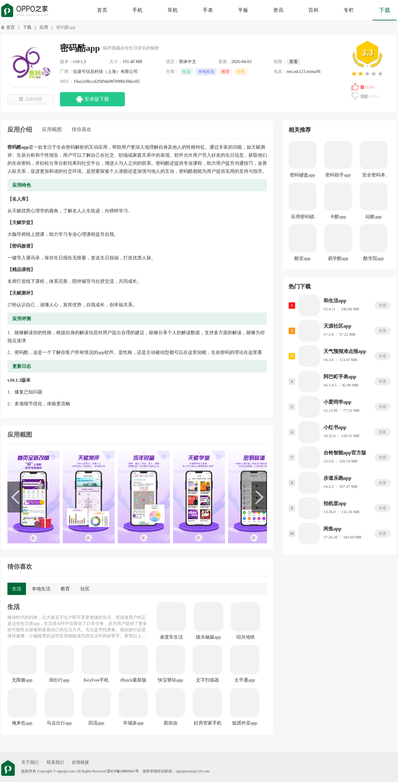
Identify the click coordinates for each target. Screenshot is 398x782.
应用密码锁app (302, 217)
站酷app (374, 216)
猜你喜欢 (81, 129)
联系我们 (55, 762)
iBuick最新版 (133, 680)
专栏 (349, 10)
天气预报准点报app (345, 351)
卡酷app (338, 216)
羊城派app (133, 722)
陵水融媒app (208, 637)
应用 (44, 27)
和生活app (335, 300)
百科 (313, 10)
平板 (243, 10)
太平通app (244, 680)
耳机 (172, 10)
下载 (385, 10)
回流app (96, 722)
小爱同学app (337, 402)
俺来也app (22, 722)
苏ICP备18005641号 (123, 771)
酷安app (302, 258)
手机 (137, 10)
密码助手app (338, 174)
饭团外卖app (244, 722)
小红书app (335, 427)
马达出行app (59, 722)
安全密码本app (373, 176)
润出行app (59, 680)
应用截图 (52, 129)
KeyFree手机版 (96, 680)
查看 (382, 305)
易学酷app (338, 258)
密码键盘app (302, 174)
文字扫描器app (207, 680)
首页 (102, 10)
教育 (226, 71)
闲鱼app (332, 528)
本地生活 (206, 71)
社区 (241, 71)
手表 (208, 10)
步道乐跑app (337, 478)
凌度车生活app (171, 637)
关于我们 (30, 762)
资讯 (278, 10)
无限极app (22, 680)
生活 (186, 71)
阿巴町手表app (340, 376)
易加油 (170, 722)
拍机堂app (335, 503)
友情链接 (80, 762)
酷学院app (373, 258)
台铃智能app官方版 (345, 452)
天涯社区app (337, 326)
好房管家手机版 (208, 723)
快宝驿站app (170, 680)
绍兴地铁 (245, 637)
